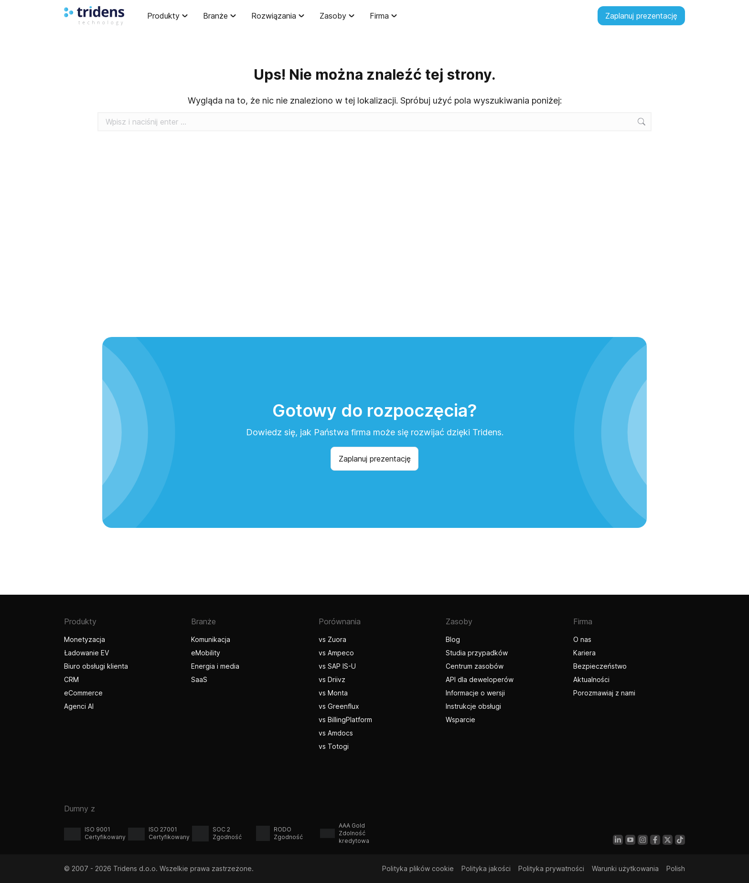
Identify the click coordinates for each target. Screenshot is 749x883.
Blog (453, 639)
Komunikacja (210, 639)
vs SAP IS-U (337, 666)
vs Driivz (332, 679)
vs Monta (333, 693)
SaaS (199, 679)
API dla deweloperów (480, 679)
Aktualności (591, 679)
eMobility (205, 653)
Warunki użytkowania (625, 868)
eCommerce (83, 693)
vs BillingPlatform (345, 719)
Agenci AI (80, 706)
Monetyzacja (84, 639)
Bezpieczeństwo (600, 666)
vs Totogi (335, 746)
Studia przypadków (477, 653)
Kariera (584, 653)
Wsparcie (460, 719)
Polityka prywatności (551, 868)
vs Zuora (332, 639)
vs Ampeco (336, 653)
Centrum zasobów (474, 666)
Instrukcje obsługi (473, 706)
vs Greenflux (339, 706)
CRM (71, 679)
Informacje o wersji (475, 693)
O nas (582, 639)
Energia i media (215, 666)
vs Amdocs (336, 733)
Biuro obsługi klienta (96, 666)
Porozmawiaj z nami (604, 693)
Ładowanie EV (86, 653)
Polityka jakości (486, 868)
